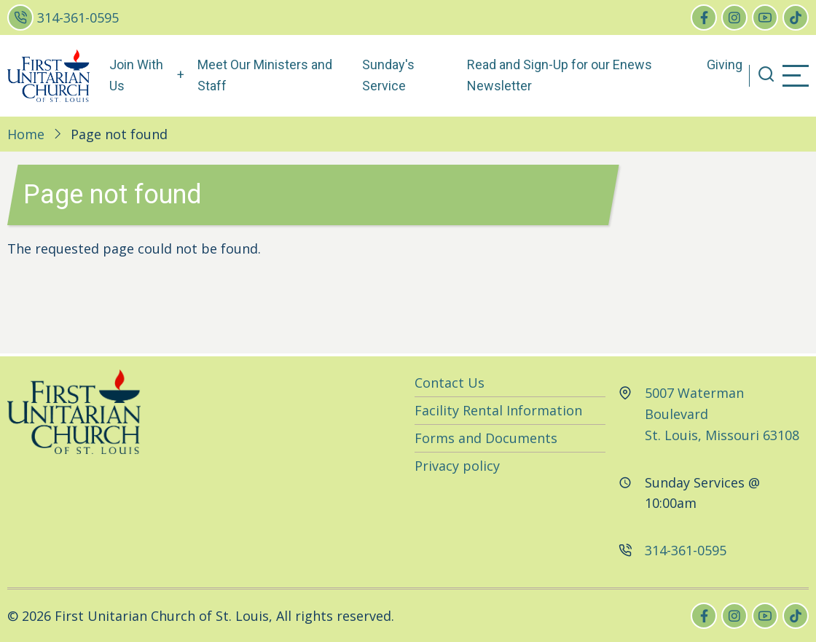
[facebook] (704, 17)
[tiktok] (795, 17)
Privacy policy (457, 465)
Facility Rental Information (498, 410)
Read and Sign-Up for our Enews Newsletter (559, 75)
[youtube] (765, 17)
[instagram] (734, 17)
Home (25, 134)
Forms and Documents (486, 438)
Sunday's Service (388, 75)
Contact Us (449, 382)
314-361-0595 (78, 17)
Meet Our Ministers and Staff (264, 75)
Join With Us (136, 75)
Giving (724, 64)
